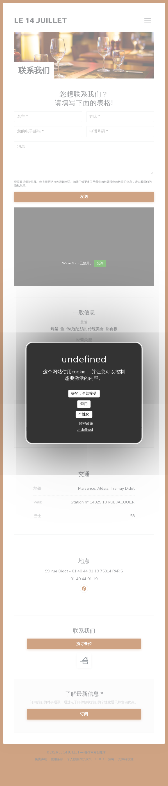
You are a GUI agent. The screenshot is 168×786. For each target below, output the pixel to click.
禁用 (84, 403)
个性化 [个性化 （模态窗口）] (83, 414)
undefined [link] (85, 429)
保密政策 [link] (86, 423)
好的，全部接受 (84, 393)
